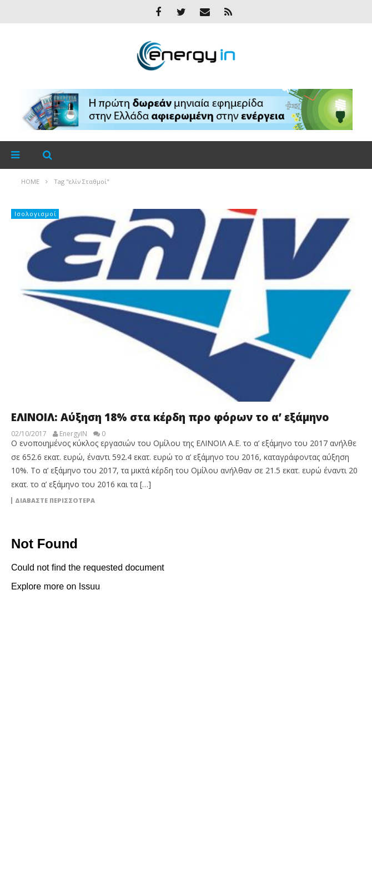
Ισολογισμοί (35, 213)
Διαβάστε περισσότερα (55, 500)
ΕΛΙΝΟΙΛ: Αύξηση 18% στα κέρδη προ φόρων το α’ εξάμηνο (170, 417)
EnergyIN (73, 434)
